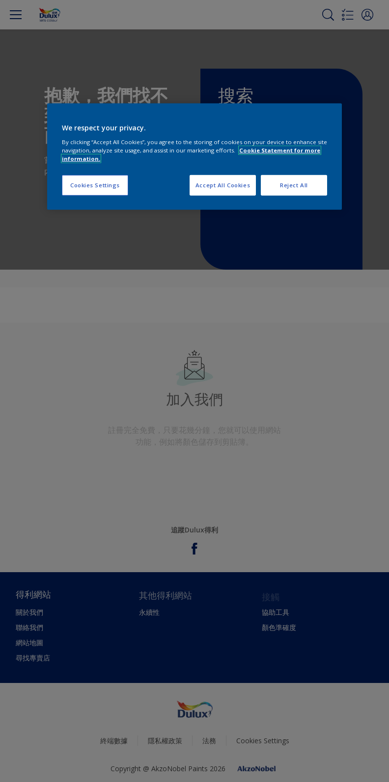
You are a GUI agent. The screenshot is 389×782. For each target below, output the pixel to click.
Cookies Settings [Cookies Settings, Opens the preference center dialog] (95, 185)
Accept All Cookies (222, 185)
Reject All (294, 185)
